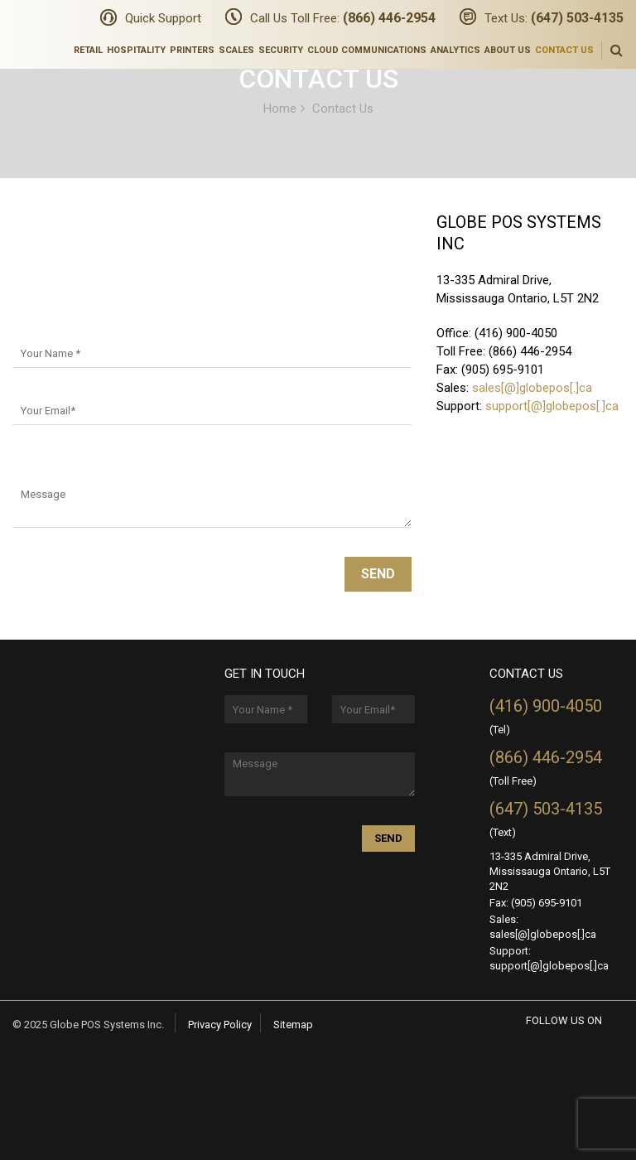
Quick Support (163, 18)
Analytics (455, 50)
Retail (88, 50)
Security (280, 50)
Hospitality (136, 50)
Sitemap (293, 1024)
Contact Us (564, 50)
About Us (507, 50)
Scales (236, 50)
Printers (192, 50)
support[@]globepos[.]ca (552, 406)
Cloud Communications (366, 50)
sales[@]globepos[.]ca (532, 387)
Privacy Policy (220, 1024)
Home (279, 107)
